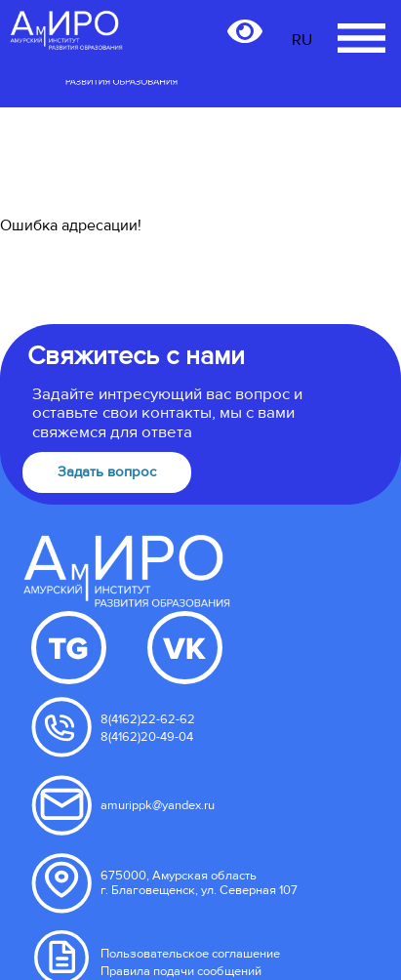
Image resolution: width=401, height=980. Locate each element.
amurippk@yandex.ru (157, 805)
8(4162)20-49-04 (146, 737)
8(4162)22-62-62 (147, 719)
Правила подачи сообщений (180, 971)
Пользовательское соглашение (190, 953)
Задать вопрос (107, 472)
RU (302, 40)
